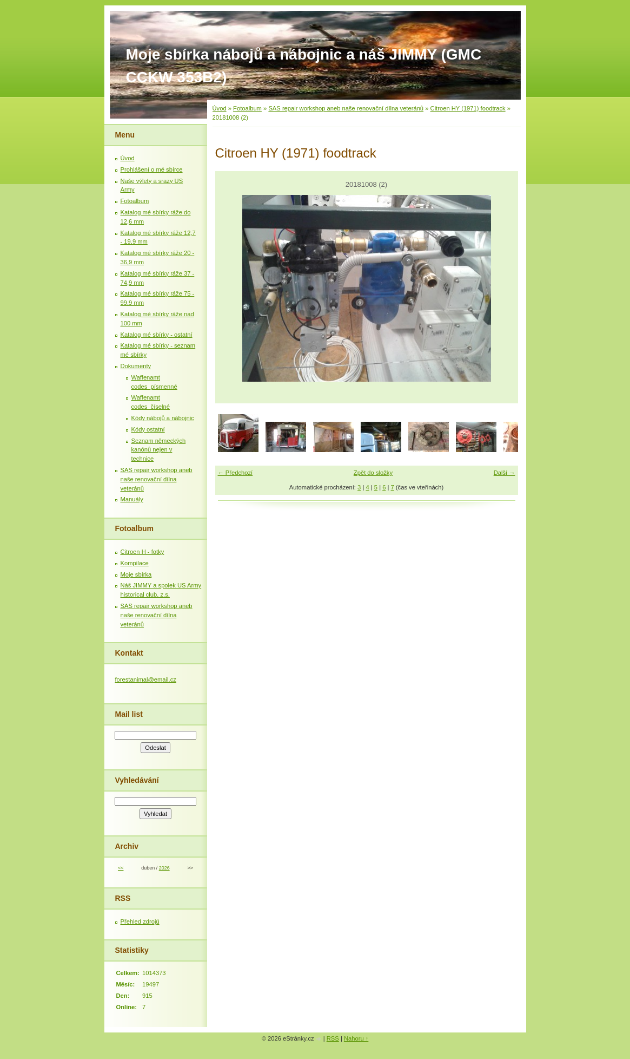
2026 (164, 868)
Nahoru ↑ (356, 1038)
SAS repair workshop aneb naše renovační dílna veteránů (345, 108)
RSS (333, 1038)
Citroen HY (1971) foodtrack (468, 108)
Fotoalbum (247, 108)
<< (120, 868)
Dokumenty (136, 366)
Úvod (220, 108)
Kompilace (135, 563)
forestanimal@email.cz (145, 679)
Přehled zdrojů (140, 921)
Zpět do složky (373, 472)
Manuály (132, 499)
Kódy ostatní (148, 429)
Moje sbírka (136, 574)
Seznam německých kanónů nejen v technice (158, 449)
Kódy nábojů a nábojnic (162, 418)
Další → (504, 472)
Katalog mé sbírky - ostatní (157, 334)
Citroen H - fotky (142, 551)
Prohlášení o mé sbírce (152, 169)
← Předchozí (235, 472)
